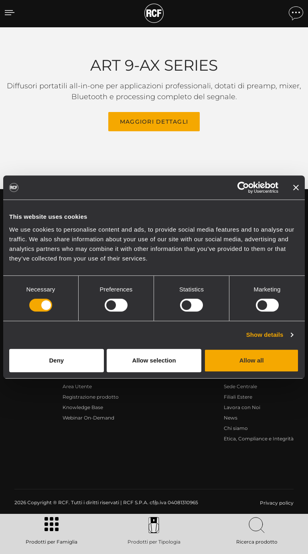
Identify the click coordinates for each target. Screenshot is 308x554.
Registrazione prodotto (91, 397)
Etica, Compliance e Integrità (259, 439)
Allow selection (154, 360)
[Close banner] (296, 187)
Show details (265, 334)
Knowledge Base (83, 407)
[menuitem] (276, 503)
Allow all (251, 360)
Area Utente (77, 386)
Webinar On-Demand (88, 418)
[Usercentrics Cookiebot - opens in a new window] (243, 187)
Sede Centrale (240, 386)
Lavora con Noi (242, 407)
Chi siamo (236, 428)
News (230, 418)
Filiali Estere (238, 397)
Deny (56, 360)
